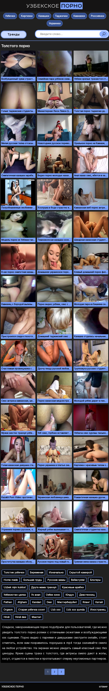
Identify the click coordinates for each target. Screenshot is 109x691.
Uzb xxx (56, 609)
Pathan (8, 602)
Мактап (36, 617)
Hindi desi (20, 617)
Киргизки (26, 15)
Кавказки (79, 15)
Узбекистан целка (15, 594)
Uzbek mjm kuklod (14, 587)
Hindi (6, 617)
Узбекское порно (13, 686)
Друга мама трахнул (43, 587)
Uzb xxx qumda (75, 609)
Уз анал (35, 594)
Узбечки (10, 15)
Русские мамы (56, 579)
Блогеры (95, 579)
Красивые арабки (73, 587)
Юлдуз (69, 594)
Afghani (22, 602)
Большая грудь (32, 579)
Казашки (43, 15)
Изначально (56, 572)
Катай (99, 602)
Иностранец (98, 609)
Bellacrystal (77, 579)
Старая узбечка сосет (31, 609)
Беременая (36, 572)
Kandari (36, 602)
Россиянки (97, 15)
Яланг (86, 602)
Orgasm (8, 609)
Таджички (61, 15)
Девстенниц (87, 594)
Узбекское (54, 5)
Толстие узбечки (14, 572)
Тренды (14, 34)
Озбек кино (53, 594)
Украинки (55, 23)
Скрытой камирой (80, 572)
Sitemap (103, 686)
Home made (11, 579)
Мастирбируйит (67, 602)
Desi (49, 602)
